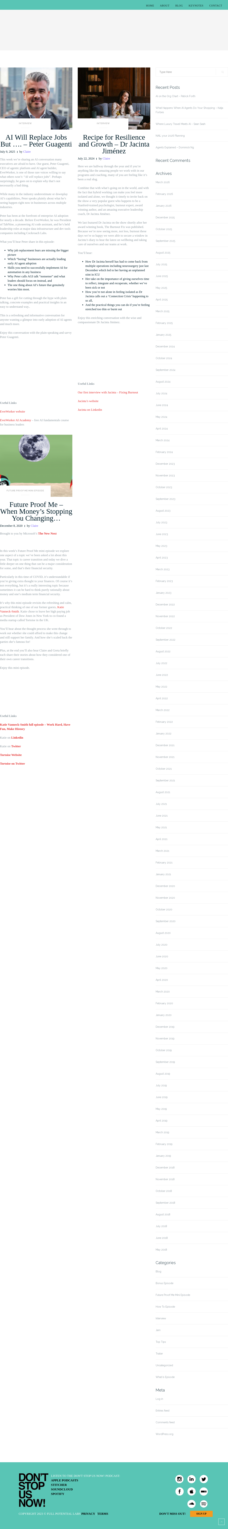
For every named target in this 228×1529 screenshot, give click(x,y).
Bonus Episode (164, 1283)
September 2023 (165, 499)
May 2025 (161, 287)
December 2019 (165, 1026)
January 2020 (164, 1015)
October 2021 (164, 768)
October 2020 (164, 909)
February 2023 (164, 581)
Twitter (16, 746)
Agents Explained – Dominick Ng (175, 147)
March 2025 (162, 311)
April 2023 (162, 557)
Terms (102, 1513)
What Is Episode (165, 1377)
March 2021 (162, 850)
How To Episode (165, 1306)
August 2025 (163, 252)
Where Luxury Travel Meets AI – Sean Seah (180, 124)
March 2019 (162, 1132)
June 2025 (162, 276)
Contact (215, 5)
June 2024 (162, 405)
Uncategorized (164, 1365)
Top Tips (161, 1341)
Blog (179, 5)
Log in (159, 1398)
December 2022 (165, 604)
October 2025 (164, 229)
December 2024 (165, 346)
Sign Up (201, 1513)
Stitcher (59, 1485)
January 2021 (163, 874)
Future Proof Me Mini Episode (25, 490)
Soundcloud (62, 1489)
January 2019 (163, 1155)
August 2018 (163, 1214)
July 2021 (161, 803)
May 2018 (161, 1249)
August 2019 (163, 1073)
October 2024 (164, 358)
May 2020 (161, 968)
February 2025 (164, 323)
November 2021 (165, 757)
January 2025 (163, 334)
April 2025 (162, 299)
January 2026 (164, 205)
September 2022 (165, 639)
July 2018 (161, 1226)
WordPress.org (164, 1434)
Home (150, 5)
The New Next (47, 533)
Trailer (159, 1353)
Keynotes (196, 5)
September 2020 (166, 921)
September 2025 (165, 240)
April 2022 (162, 698)
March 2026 (163, 182)
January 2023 (163, 592)
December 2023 (165, 463)
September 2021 (165, 780)
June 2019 (162, 1097)
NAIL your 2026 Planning (170, 135)
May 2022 (161, 686)
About (165, 5)
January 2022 (163, 733)
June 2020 (162, 956)
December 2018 (165, 1167)
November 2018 (165, 1179)
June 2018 (162, 1237)
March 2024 (163, 440)
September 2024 (165, 369)
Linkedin (17, 737)
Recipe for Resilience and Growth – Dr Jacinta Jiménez (113, 144)
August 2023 (163, 510)
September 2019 (165, 1062)
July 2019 (161, 1085)
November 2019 (165, 1038)
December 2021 (165, 745)
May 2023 (161, 545)
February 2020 (164, 1003)
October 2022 (164, 628)
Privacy (88, 1513)
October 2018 (164, 1191)
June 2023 (162, 534)
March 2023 (163, 569)
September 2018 (165, 1202)
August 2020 (163, 933)
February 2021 (164, 862)
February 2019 (164, 1144)
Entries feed (162, 1410)
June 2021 (162, 815)
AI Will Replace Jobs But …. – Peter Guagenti (36, 140)
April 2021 (161, 839)
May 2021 (161, 827)
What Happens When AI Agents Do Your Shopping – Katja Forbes (189, 110)
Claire (27, 151)
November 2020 (165, 897)
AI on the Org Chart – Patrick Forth (175, 96)
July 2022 (161, 663)
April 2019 (161, 1120)
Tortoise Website (11, 755)
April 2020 (162, 979)
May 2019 (161, 1108)
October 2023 (164, 487)
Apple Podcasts (64, 1480)
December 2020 (165, 886)
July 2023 (161, 522)
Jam (158, 1330)
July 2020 (161, 944)
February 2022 (164, 721)
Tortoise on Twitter (12, 763)
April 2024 (162, 428)
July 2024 (161, 393)
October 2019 (164, 1050)
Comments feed (165, 1422)
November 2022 (165, 616)
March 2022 (163, 710)
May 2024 (161, 416)
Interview (25, 123)
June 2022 (162, 674)
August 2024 (163, 381)
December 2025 (165, 217)
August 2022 (163, 651)
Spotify (57, 1494)
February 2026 (164, 194)
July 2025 (161, 264)
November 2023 (165, 475)
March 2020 (163, 991)
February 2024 (164, 452)
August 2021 (163, 792)
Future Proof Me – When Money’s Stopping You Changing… (36, 511)
